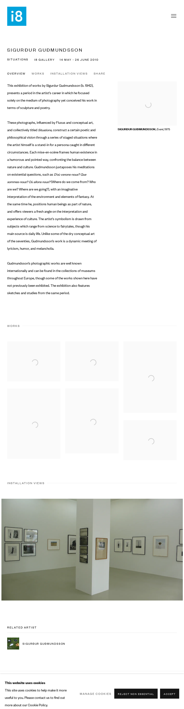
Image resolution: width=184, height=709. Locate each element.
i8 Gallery (16, 16)
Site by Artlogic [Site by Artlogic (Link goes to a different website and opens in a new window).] (69, 689)
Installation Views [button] (69, 73)
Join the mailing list (133, 682)
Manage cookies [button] (17, 682)
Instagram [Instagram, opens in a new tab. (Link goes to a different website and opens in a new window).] (163, 682)
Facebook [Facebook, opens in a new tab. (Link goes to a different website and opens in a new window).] (153, 682)
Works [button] (38, 73)
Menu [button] (173, 16)
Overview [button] (16, 73)
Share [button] (99, 73)
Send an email (143, 682)
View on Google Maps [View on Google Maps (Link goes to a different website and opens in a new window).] (173, 682)
